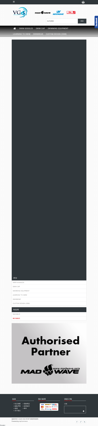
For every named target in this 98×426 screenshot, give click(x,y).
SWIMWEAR (38, 34)
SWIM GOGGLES (26, 28)
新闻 (16, 408)
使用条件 (27, 406)
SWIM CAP (40, 28)
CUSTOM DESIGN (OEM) (56, 34)
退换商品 (27, 403)
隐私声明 (18, 406)
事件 (25, 408)
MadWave (16, 314)
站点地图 (18, 403)
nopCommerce (23, 421)
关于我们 (18, 410)
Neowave (16, 318)
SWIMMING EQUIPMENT (58, 28)
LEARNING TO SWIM (21, 34)
